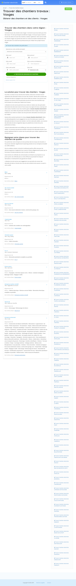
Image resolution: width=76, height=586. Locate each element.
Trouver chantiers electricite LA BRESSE (61, 88)
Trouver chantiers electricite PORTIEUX (61, 381)
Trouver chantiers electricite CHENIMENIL (61, 408)
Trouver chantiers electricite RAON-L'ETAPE (61, 67)
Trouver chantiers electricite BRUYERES (61, 160)
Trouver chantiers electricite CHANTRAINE (61, 170)
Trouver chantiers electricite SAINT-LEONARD (61, 375)
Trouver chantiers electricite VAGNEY (61, 110)
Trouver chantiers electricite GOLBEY (61, 45)
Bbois (16, 181)
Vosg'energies (18, 228)
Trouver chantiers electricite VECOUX (61, 461)
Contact (49, 582)
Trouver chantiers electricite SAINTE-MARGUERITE (61, 192)
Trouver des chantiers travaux (16, 8)
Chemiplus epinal (19, 244)
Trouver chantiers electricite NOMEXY (61, 230)
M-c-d (16, 259)
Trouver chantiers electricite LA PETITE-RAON (61, 526)
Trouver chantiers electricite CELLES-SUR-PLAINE (61, 499)
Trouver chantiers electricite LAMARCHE (61, 440)
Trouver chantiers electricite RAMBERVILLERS (61, 77)
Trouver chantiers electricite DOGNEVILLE (61, 343)
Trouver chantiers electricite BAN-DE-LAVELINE (61, 386)
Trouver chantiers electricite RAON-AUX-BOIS (61, 413)
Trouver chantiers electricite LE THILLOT (61, 122)
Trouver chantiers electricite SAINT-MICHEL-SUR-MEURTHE (61, 257)
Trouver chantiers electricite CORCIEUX (61, 311)
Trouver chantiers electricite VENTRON (61, 510)
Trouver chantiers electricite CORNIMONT (61, 127)
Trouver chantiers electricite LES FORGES (61, 251)
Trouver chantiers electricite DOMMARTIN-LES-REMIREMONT (62, 273)
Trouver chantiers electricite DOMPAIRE (61, 429)
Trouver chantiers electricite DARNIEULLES (61, 370)
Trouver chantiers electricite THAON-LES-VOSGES (61, 56)
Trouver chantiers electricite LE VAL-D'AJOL (61, 99)
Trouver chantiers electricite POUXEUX (61, 246)
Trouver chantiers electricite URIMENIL (61, 359)
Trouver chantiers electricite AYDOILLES (61, 434)
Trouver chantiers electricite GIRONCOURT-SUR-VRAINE (61, 456)
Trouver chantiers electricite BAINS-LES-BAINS (61, 391)
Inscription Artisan (66, 2)
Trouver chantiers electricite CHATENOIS (61, 294)
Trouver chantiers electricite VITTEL (61, 83)
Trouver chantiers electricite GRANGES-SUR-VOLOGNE (61, 219)
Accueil (5, 8)
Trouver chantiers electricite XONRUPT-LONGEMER (61, 327)
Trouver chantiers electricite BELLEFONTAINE (61, 451)
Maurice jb (17, 310)
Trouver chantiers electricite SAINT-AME (61, 235)
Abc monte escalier (19, 196)
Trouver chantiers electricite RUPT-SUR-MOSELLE (61, 133)
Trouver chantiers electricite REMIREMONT (61, 50)
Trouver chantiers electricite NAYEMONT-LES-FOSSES (61, 505)
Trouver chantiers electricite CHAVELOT (61, 354)
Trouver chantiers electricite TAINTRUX (61, 321)
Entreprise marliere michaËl (21, 295)
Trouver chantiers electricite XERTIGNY (61, 176)
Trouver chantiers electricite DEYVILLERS (61, 338)
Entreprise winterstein (20, 355)
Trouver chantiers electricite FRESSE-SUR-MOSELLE (61, 278)
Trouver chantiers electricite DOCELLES (61, 472)
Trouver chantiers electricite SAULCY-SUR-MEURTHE (61, 197)
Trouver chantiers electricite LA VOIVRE (61, 537)
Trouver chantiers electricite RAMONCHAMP (61, 262)
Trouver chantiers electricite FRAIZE (61, 165)
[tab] (26, 173)
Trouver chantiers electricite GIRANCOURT (61, 558)
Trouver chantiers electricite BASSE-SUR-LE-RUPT (61, 532)
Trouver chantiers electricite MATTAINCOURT (61, 542)
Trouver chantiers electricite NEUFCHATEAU (61, 61)
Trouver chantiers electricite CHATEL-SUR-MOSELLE (61, 300)
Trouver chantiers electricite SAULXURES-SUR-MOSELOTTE (61, 187)
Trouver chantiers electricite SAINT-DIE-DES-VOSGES (61, 34)
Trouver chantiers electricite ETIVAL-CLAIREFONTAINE (61, 208)
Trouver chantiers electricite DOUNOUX (61, 553)
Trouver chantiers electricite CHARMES (61, 94)
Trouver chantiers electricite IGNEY (61, 424)
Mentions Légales (40, 582)
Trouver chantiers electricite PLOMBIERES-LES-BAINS (61, 284)
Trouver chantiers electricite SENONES (61, 181)
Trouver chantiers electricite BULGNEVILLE (61, 364)
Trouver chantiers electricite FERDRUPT (61, 564)
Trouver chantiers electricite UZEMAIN (61, 445)
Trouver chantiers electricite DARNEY (61, 397)
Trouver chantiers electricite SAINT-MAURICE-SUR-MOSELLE (61, 348)
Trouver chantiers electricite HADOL (61, 214)
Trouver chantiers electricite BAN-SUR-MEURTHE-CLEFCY (61, 467)
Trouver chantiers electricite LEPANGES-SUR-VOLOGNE (61, 488)
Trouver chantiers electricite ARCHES (61, 305)
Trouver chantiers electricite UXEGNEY (61, 240)
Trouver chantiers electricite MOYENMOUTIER (61, 154)
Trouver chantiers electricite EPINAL (61, 29)
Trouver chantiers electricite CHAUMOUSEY (61, 483)
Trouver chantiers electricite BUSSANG (61, 332)
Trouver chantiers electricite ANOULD (61, 144)
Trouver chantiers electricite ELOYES (61, 149)
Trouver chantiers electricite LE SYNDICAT (61, 267)
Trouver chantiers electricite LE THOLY (61, 316)
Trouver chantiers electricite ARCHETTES (61, 418)
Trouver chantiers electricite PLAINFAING (61, 289)
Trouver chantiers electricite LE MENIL (61, 402)
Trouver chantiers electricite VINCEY (61, 224)
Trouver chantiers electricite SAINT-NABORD (61, 104)
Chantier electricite (10, 2)
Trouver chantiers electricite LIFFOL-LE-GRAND (61, 203)
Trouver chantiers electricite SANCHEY (61, 548)
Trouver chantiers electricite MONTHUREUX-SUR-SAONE (61, 494)
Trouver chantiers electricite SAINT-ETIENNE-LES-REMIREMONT (61, 116)
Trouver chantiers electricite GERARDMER (61, 40)
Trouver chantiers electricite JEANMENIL (61, 478)
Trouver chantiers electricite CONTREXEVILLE (61, 138)
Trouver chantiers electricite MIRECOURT (61, 72)
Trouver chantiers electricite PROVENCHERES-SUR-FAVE (61, 515)
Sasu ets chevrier (19, 212)
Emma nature (18, 277)
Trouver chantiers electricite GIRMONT (61, 521)
